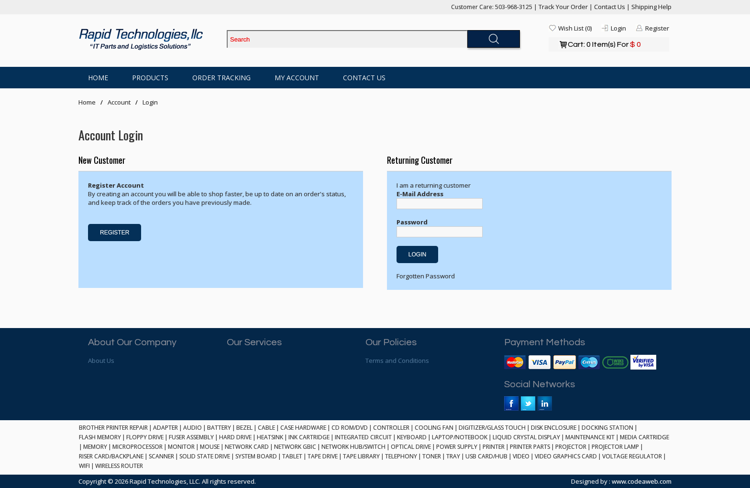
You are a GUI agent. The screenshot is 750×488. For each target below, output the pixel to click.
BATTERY (219, 428)
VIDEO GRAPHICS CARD (566, 456)
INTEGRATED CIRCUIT (363, 437)
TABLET (292, 456)
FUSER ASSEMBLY (191, 437)
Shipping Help (651, 6)
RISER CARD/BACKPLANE (111, 456)
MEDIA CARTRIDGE (644, 437)
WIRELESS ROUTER (119, 466)
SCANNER (161, 456)
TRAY (453, 456)
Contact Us (609, 6)
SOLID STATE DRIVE (204, 456)
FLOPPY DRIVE (145, 437)
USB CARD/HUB (486, 456)
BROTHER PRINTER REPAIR (113, 428)
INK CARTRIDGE (309, 437)
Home (98, 77)
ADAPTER (165, 428)
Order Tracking (221, 77)
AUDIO (192, 428)
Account (119, 102)
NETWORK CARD (247, 447)
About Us (101, 360)
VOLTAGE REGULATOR (632, 456)
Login (618, 28)
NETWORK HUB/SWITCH (353, 447)
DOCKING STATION (607, 428)
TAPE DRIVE (323, 456)
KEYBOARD (412, 437)
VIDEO (521, 456)
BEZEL (244, 428)
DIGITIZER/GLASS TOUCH (492, 428)
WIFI (84, 466)
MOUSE (210, 447)
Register (657, 28)
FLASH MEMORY (100, 437)
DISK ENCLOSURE (553, 428)
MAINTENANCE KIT (590, 437)
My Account (297, 77)
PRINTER (494, 447)
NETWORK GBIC (295, 447)
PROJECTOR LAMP (615, 447)
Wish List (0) (575, 28)
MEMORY (95, 447)
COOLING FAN (434, 428)
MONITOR (181, 447)
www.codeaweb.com (642, 481)
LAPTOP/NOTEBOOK (459, 437)
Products (150, 77)
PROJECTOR (570, 447)
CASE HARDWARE (303, 428)
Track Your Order (563, 6)
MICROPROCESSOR (137, 447)
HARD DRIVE (235, 437)
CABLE (266, 428)
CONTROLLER (391, 428)
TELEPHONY (401, 456)
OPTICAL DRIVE (411, 447)
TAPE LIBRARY (361, 456)
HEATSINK (270, 437)
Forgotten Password (426, 276)
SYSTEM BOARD (256, 456)
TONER (431, 456)
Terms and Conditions (397, 360)
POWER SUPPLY (456, 447)
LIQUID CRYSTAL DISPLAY (526, 437)
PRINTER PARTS (530, 447)
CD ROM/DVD (349, 428)
